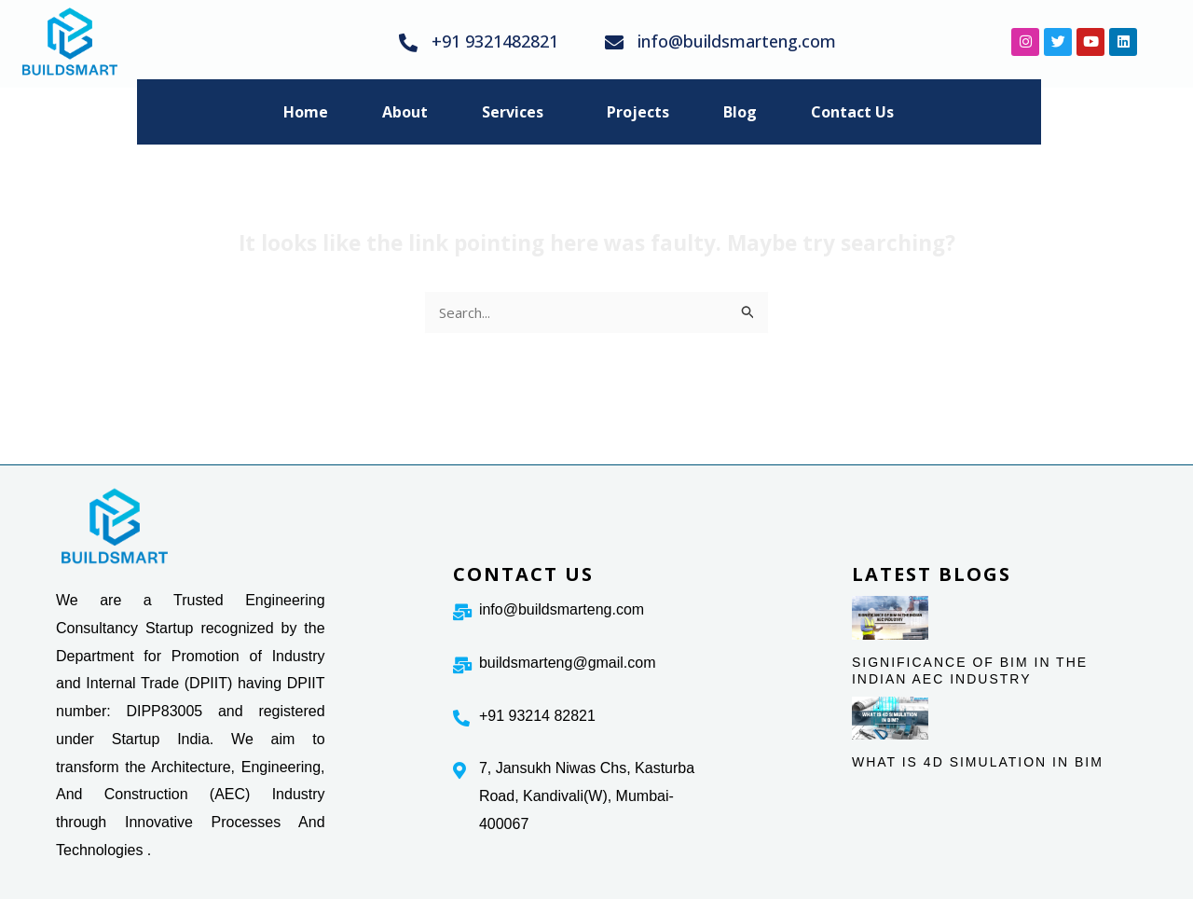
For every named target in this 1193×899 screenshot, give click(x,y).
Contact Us (852, 112)
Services (512, 112)
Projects (638, 112)
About (405, 112)
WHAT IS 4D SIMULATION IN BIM (978, 761)
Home (305, 112)
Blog (740, 112)
